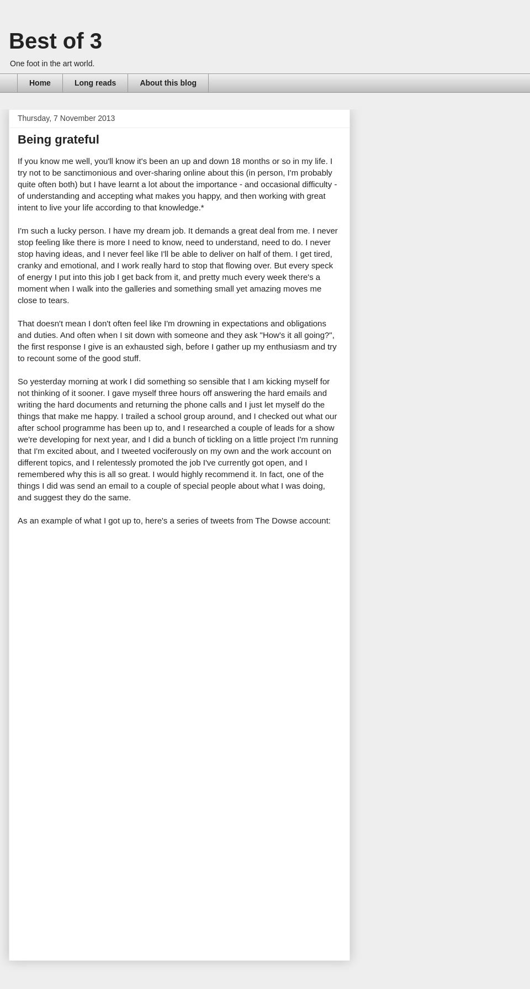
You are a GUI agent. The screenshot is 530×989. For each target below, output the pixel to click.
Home (40, 82)
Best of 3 (55, 41)
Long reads (95, 82)
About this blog (168, 82)
